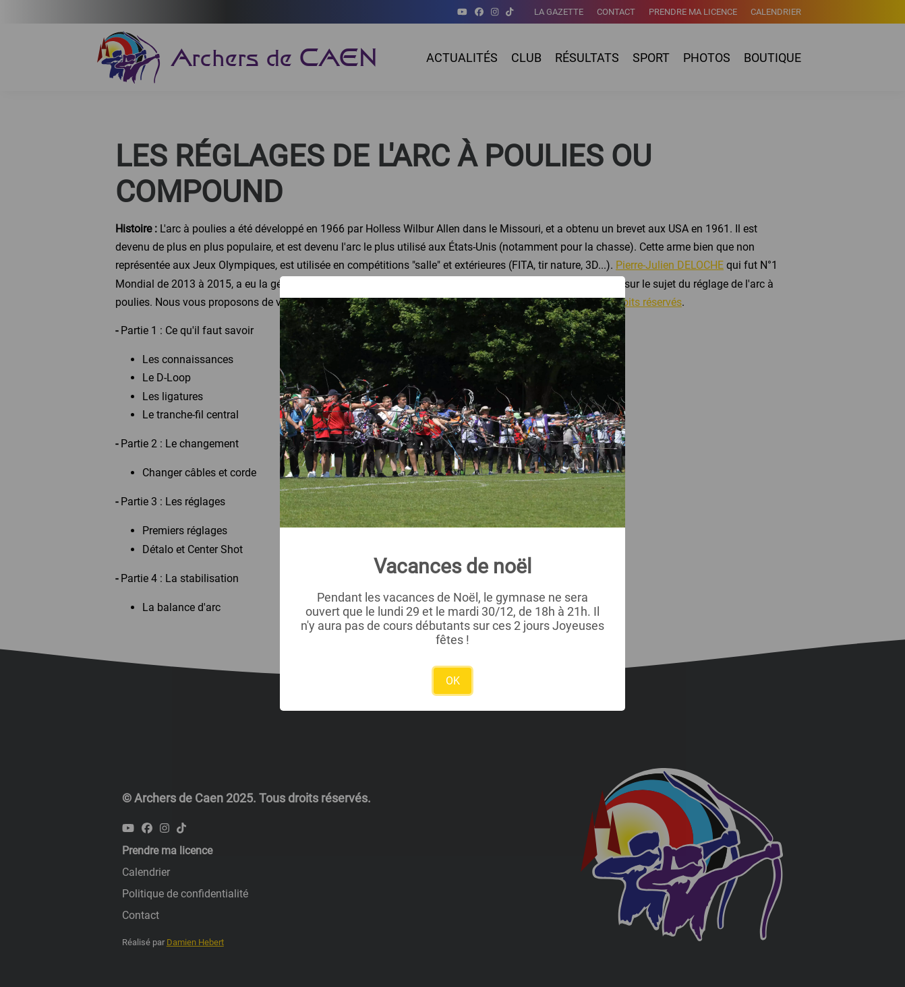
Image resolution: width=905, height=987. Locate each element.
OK (453, 680)
